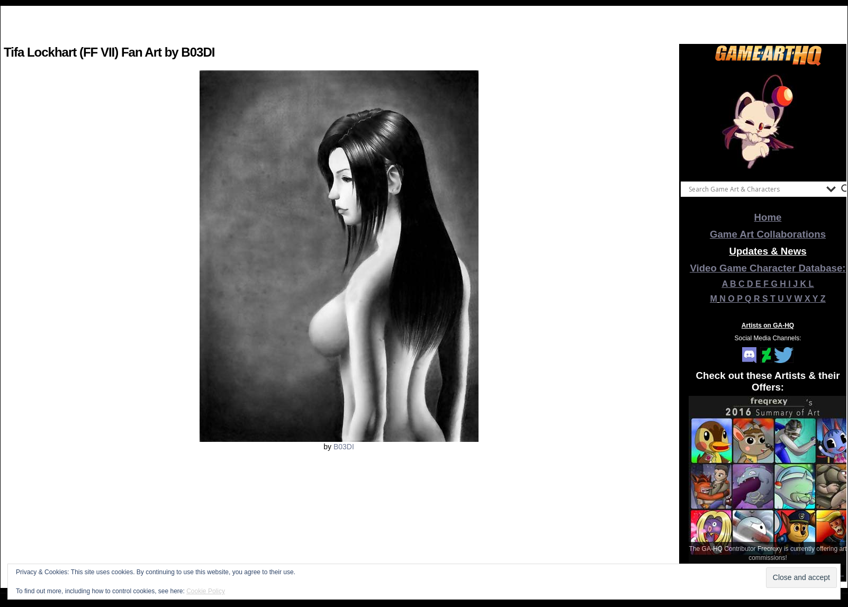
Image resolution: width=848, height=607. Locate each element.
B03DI (343, 446)
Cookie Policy (205, 591)
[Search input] (755, 189)
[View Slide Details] (768, 121)
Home (768, 217)
